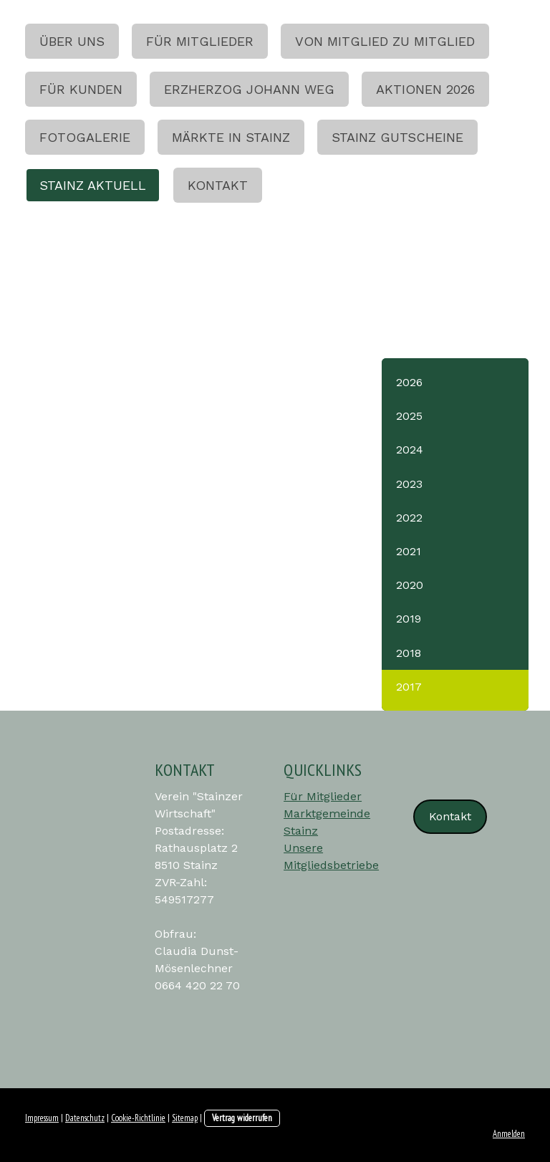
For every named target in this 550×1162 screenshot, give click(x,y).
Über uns (72, 41)
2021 (408, 551)
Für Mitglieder (200, 41)
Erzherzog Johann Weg (249, 89)
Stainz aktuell (92, 185)
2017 (409, 686)
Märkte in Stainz (231, 137)
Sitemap (185, 1118)
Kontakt (218, 185)
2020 (409, 585)
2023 (409, 484)
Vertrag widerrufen (242, 1118)
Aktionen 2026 (425, 89)
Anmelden (509, 1134)
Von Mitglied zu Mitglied (385, 41)
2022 (409, 517)
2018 (408, 653)
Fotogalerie (84, 137)
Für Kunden (80, 89)
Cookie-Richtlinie (138, 1118)
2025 (409, 416)
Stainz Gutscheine (397, 137)
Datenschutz (85, 1118)
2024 (409, 449)
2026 (409, 382)
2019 (408, 618)
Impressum (42, 1118)
